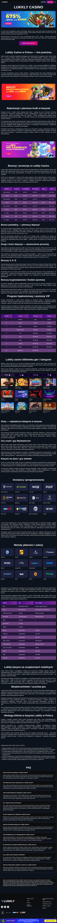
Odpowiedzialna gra (47, 901)
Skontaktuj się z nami (47, 903)
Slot (49, 375)
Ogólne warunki (30, 898)
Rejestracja (50, 1)
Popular (7, 375)
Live (21, 375)
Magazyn (44, 908)
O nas (28, 900)
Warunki (28, 902)
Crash (35, 375)
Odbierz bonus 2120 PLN (28, 43)
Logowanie (43, 1)
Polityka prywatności (29, 905)
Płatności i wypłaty (46, 905)
